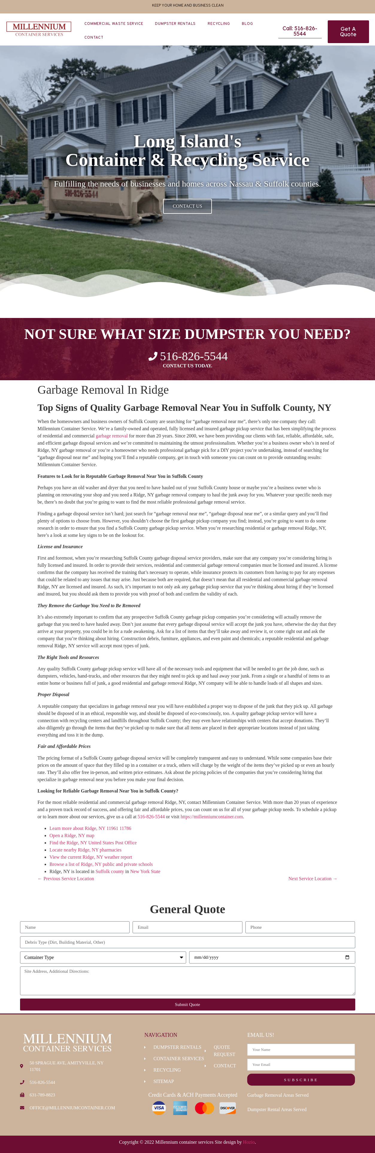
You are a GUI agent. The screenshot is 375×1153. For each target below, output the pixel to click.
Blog (247, 24)
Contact (94, 37)
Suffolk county (109, 871)
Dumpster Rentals (175, 24)
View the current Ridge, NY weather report (90, 857)
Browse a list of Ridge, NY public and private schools (101, 864)
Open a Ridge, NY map (71, 835)
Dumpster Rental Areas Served (276, 1109)
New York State (145, 871)
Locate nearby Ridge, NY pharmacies (85, 849)
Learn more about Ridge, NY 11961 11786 (90, 828)
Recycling (219, 24)
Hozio (249, 1142)
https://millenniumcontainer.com (211, 816)
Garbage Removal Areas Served (278, 1095)
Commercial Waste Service (113, 24)
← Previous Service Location (65, 878)
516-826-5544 (151, 816)
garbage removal (112, 435)
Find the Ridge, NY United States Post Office (93, 842)
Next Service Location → (313, 878)
